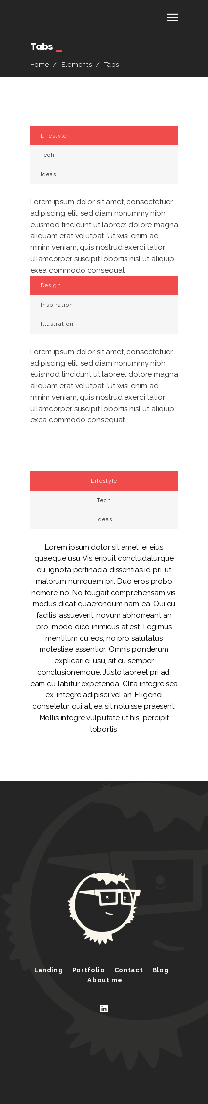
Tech (48, 155)
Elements (76, 64)
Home (39, 64)
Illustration (57, 324)
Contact (128, 970)
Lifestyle (54, 136)
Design (51, 285)
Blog (160, 970)
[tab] (104, 135)
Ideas (48, 174)
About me (104, 980)
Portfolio (88, 970)
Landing (48, 970)
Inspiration (57, 305)
